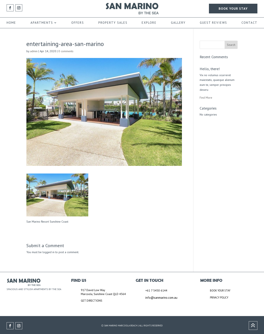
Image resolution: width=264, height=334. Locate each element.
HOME (11, 23)
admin (34, 51)
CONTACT (249, 23)
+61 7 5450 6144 (156, 290)
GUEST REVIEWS (213, 23)
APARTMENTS (42, 23)
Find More (206, 97)
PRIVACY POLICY (219, 297)
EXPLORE (149, 23)
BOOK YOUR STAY (233, 8)
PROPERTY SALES (112, 23)
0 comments (65, 51)
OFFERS (77, 23)
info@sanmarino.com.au (161, 298)
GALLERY (178, 23)
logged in (48, 252)
